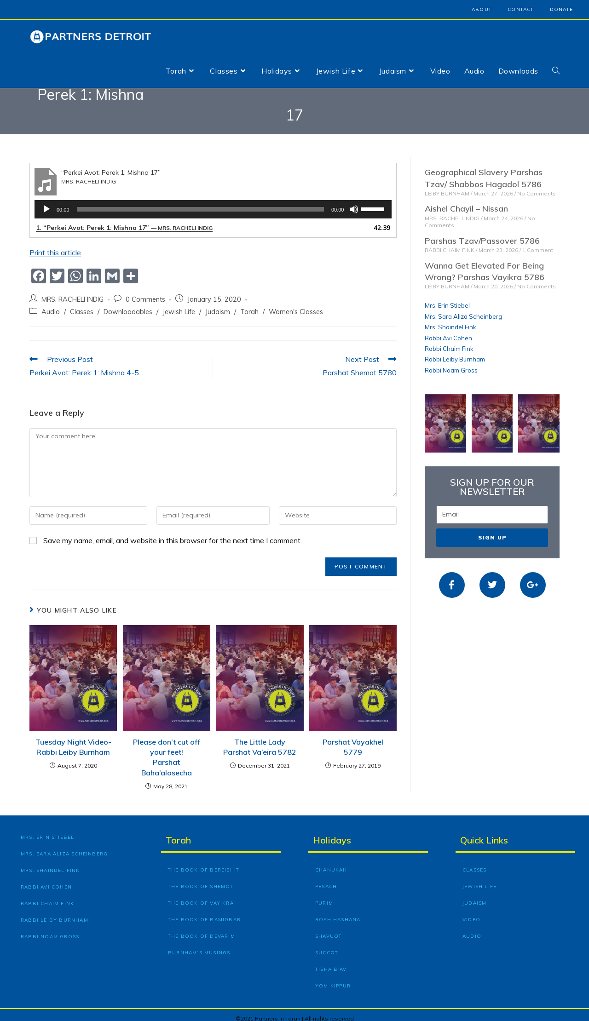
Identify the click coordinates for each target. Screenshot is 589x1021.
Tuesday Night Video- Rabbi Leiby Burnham (73, 739)
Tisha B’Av (330, 962)
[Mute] (353, 202)
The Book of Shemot (201, 879)
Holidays (332, 832)
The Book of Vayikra (201, 896)
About (482, 9)
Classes (81, 304)
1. (124, 221)
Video (471, 912)
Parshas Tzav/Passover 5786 (482, 233)
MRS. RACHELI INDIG (72, 292)
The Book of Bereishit (203, 863)
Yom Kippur (333, 978)
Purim (324, 896)
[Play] (46, 202)
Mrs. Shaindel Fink (450, 320)
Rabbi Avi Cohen (448, 330)
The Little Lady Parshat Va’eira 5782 (259, 739)
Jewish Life (178, 304)
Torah (249, 304)
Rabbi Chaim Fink (449, 341)
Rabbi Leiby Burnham (455, 352)
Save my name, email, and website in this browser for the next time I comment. (172, 533)
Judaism (217, 304)
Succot (326, 945)
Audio (50, 304)
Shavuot (328, 929)
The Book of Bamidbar (204, 912)
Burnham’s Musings (199, 945)
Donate (561, 9)
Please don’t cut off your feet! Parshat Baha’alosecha (166, 750)
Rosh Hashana (337, 912)
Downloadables (128, 304)
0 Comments (145, 292)
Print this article (55, 245)
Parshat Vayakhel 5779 (353, 739)
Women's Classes (296, 304)
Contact (521, 9)
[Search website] (555, 71)
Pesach (326, 879)
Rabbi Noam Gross (451, 363)
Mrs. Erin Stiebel (447, 298)
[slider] (200, 202)
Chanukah (331, 863)
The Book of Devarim (201, 929)
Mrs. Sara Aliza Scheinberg (463, 309)
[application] (213, 202)
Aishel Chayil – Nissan (466, 201)
